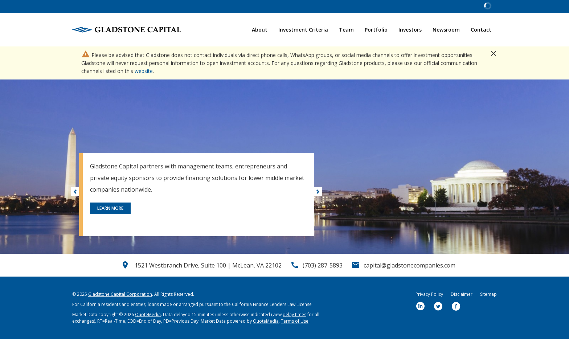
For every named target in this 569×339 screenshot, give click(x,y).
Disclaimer (461, 294)
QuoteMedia (148, 314)
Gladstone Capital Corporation (120, 294)
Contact (481, 29)
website (144, 71)
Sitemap (488, 294)
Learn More (110, 208)
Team (346, 29)
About (259, 29)
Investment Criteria (303, 29)
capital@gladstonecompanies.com (409, 265)
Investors (410, 29)
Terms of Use (294, 321)
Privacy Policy (429, 294)
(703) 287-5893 (323, 265)
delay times (294, 314)
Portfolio (376, 29)
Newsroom (446, 29)
